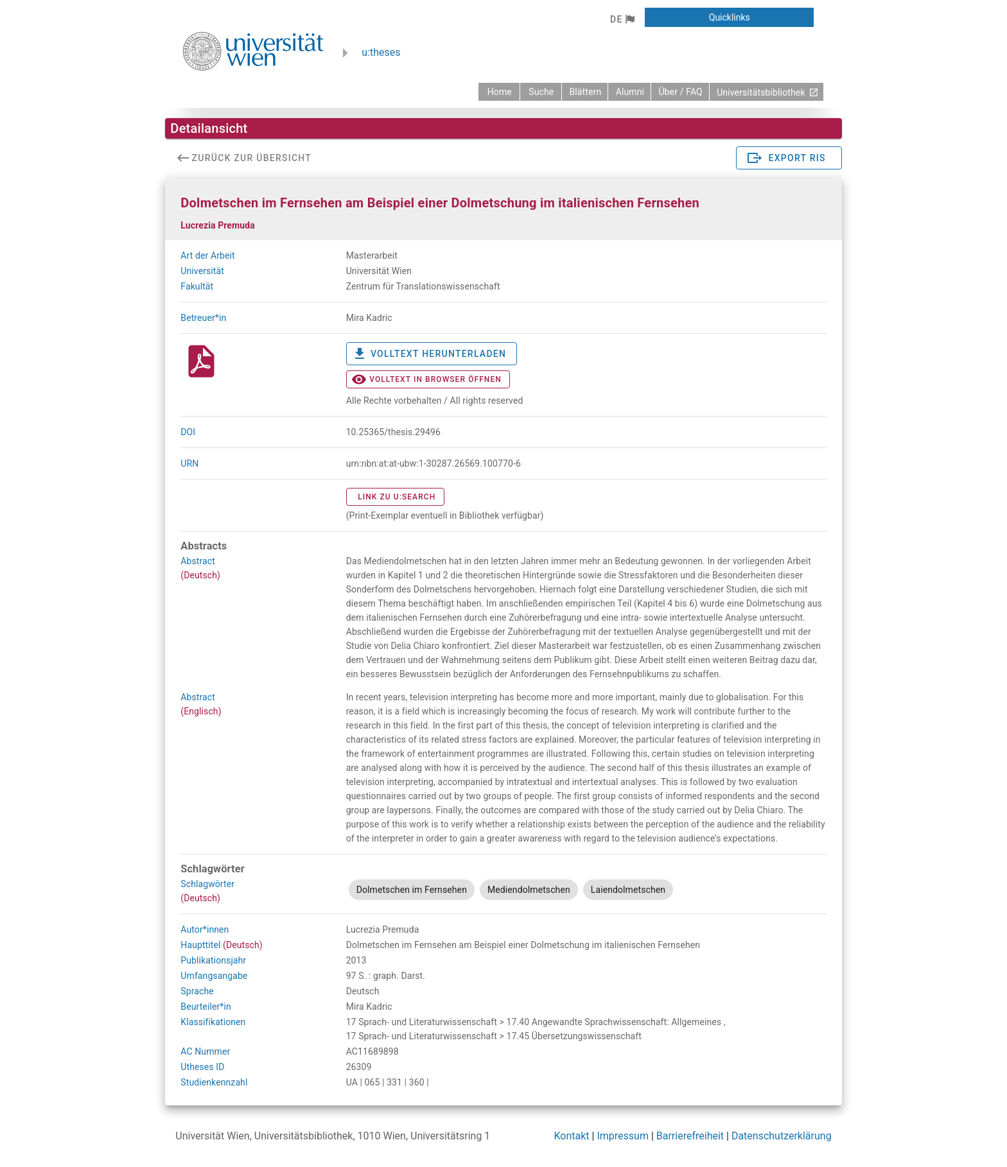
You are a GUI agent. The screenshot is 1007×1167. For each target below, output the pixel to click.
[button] (622, 19)
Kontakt (572, 1136)
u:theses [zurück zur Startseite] (381, 52)
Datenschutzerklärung (781, 1136)
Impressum (623, 1136)
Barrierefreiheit (690, 1136)
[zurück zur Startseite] (499, 92)
